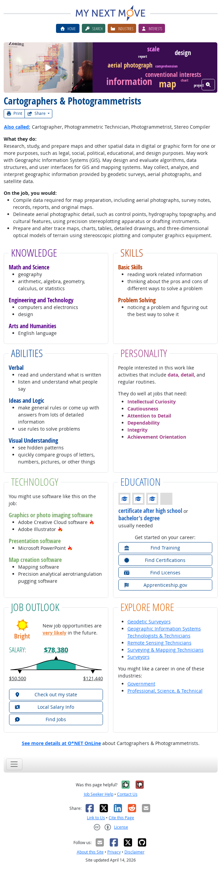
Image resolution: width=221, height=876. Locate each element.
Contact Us (127, 794)
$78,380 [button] (56, 649)
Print (14, 113)
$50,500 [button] (17, 678)
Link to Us (96, 818)
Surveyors (138, 657)
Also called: (17, 127)
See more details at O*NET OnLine (61, 743)
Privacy (114, 852)
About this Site (90, 852)
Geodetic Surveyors (149, 621)
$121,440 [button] (93, 678)
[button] (92, 522)
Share (37, 113)
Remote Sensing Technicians (159, 643)
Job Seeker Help (98, 794)
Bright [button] (22, 636)
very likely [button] (54, 632)
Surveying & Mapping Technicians (165, 650)
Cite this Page (121, 818)
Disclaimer (134, 852)
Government (141, 684)
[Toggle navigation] (14, 764)
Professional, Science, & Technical (165, 691)
